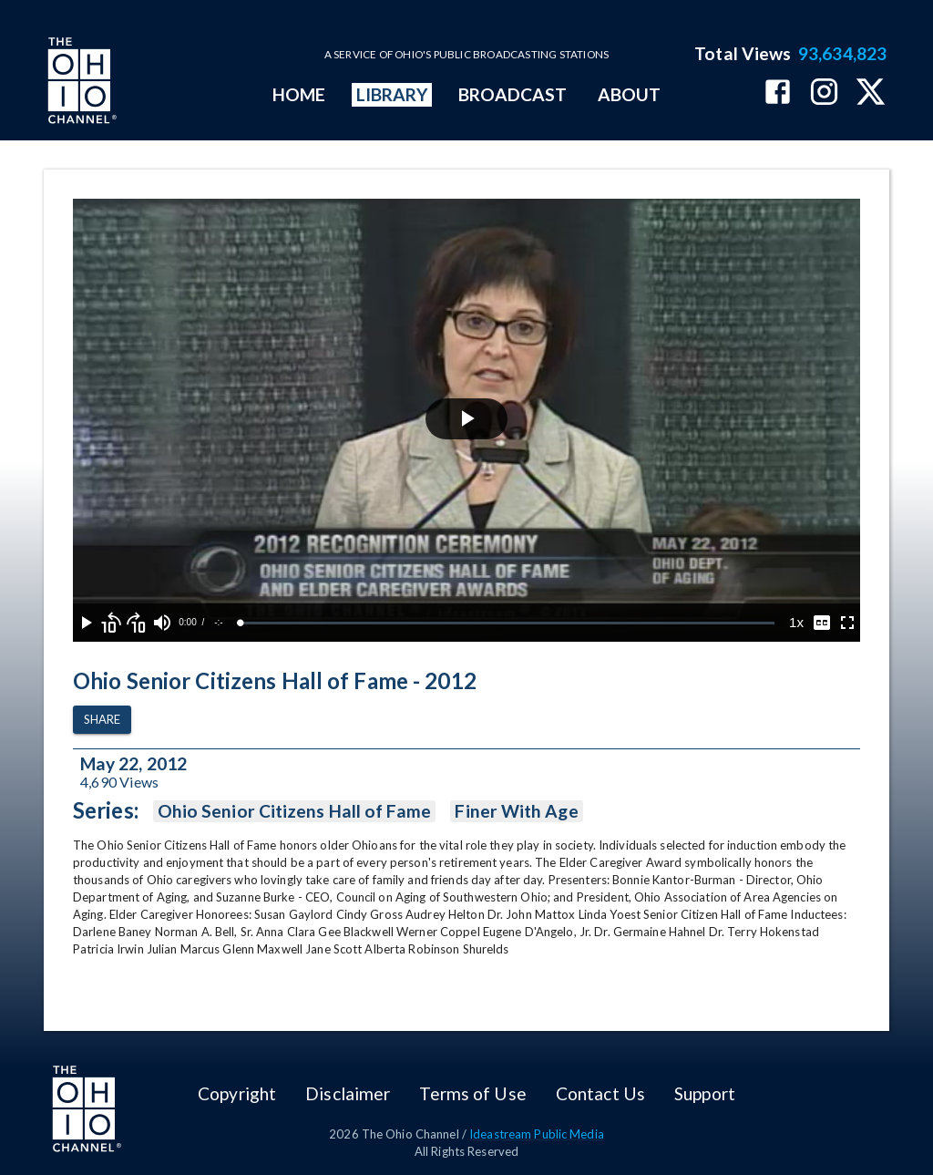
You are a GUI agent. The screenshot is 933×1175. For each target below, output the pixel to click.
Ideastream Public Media (536, 1134)
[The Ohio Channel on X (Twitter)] (871, 93)
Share (102, 720)
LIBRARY (392, 94)
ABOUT (629, 94)
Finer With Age (516, 811)
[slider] (507, 623)
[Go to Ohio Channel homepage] (80, 83)
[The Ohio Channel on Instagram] (824, 93)
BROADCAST (513, 94)
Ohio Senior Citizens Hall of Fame (294, 811)
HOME (298, 94)
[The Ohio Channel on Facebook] (778, 93)
